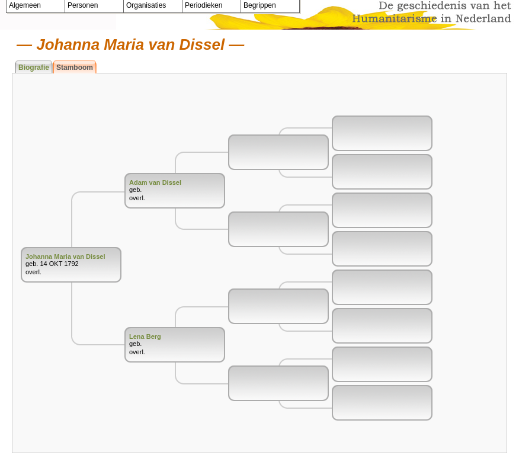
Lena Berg (145, 336)
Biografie (33, 67)
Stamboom (74, 67)
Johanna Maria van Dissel (65, 256)
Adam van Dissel (155, 182)
